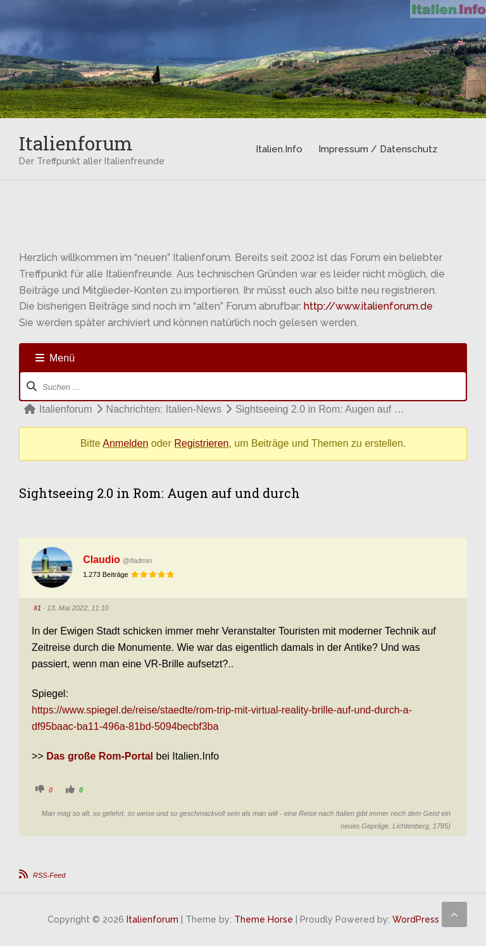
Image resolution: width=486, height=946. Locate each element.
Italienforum (76, 143)
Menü (55, 358)
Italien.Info (279, 149)
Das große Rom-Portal (99, 756)
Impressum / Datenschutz (377, 149)
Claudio (101, 559)
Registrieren (201, 443)
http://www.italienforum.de (368, 306)
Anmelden (125, 443)
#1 (37, 608)
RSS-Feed (49, 875)
